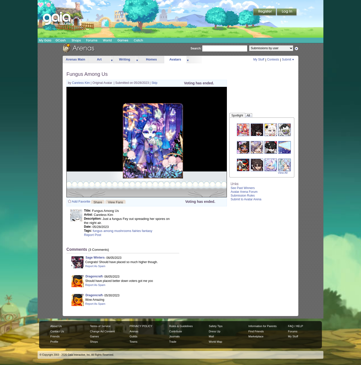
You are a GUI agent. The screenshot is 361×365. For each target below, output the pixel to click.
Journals (174, 336)
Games (122, 40)
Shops (76, 40)
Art (99, 59)
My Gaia (45, 40)
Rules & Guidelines (181, 326)
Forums (91, 40)
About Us (56, 326)
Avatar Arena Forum (244, 192)
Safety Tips (216, 326)
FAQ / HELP (295, 326)
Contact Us (57, 331)
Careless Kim (81, 83)
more (111, 59)
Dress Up (214, 331)
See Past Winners (243, 188)
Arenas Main (75, 59)
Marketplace (255, 336)
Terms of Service (100, 326)
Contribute (175, 331)
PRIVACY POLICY (141, 326)
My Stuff (258, 59)
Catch (138, 40)
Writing (124, 59)
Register (265, 12)
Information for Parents (262, 326)
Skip (154, 83)
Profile (54, 341)
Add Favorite (81, 201)
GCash (61, 40)
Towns (133, 341)
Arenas (134, 331)
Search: (196, 48)
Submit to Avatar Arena (246, 199)
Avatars (175, 59)
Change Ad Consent (102, 331)
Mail (211, 336)
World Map (215, 341)
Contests (273, 59)
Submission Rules (243, 195)
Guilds (133, 336)
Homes (151, 59)
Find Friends (256, 331)
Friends (55, 336)
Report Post (92, 235)
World (107, 40)
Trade (172, 341)
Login (287, 12)
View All (283, 172)
